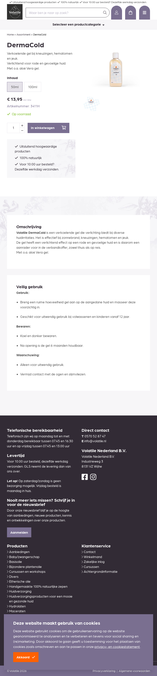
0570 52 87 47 (95, 436)
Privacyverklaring (104, 671)
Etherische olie (19, 581)
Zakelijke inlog (93, 561)
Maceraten (16, 611)
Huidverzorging (19, 591)
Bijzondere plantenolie (24, 566)
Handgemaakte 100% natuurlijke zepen (37, 586)
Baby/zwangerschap (23, 557)
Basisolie (14, 561)
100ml (32, 87)
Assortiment (24, 34)
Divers (12, 576)
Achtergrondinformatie (100, 571)
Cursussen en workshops (26, 571)
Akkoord (26, 657)
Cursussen (90, 566)
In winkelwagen (48, 128)
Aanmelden (19, 532)
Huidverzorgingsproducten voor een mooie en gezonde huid (39, 598)
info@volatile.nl (95, 441)
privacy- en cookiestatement (117, 646)
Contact (89, 552)
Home (10, 34)
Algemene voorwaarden (134, 671)
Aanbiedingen (18, 552)
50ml (14, 87)
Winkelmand (92, 557)
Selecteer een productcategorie (78, 24)
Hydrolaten (16, 606)
